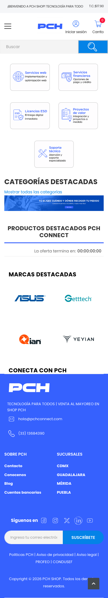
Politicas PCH (21, 554)
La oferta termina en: (55, 251)
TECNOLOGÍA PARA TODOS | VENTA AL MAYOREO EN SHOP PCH (53, 407)
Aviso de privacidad (55, 554)
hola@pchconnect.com (40, 419)
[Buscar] (93, 47)
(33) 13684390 (31, 433)
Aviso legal (87, 554)
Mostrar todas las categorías (33, 192)
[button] (93, 583)
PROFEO (42, 562)
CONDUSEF (62, 562)
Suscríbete (83, 537)
